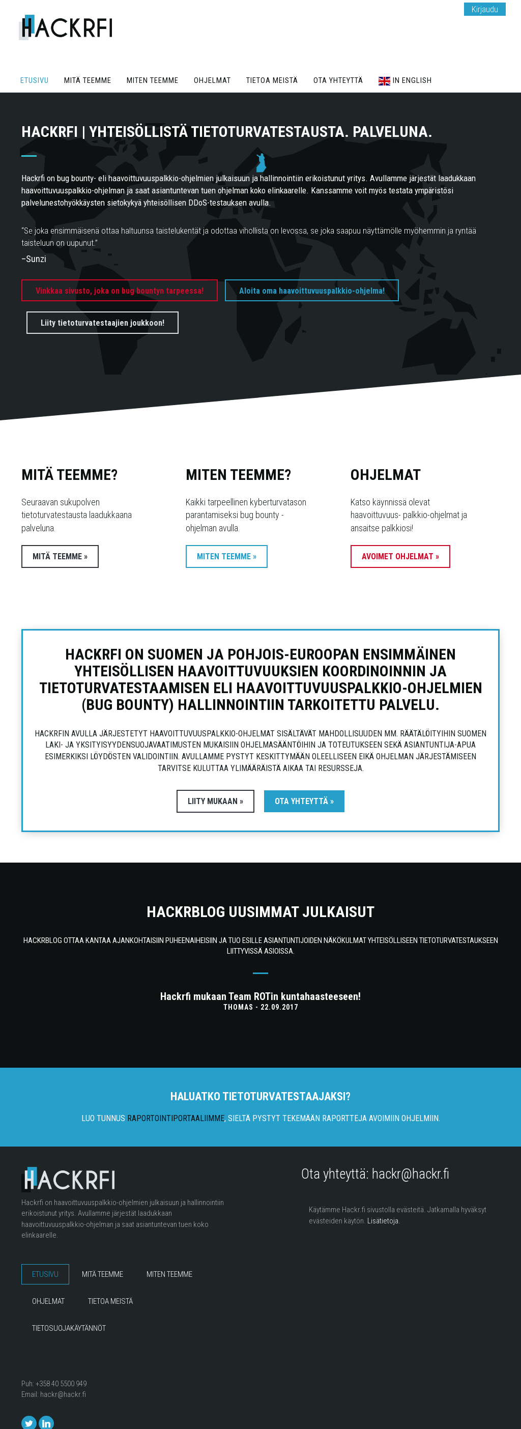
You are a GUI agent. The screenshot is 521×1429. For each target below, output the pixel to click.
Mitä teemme (92, 61)
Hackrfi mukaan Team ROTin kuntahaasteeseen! (260, 976)
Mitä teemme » (60, 536)
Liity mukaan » (207, 781)
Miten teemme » (226, 536)
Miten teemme (160, 61)
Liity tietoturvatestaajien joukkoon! (102, 303)
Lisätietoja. (383, 1201)
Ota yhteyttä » (313, 781)
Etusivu (36, 61)
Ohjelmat (223, 61)
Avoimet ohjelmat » (400, 536)
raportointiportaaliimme (175, 1098)
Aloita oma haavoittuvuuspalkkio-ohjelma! (312, 271)
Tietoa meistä (286, 61)
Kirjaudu (485, 9)
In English (425, 61)
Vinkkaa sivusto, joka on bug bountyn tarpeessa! (120, 271)
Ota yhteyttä (355, 61)
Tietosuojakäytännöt (69, 1308)
